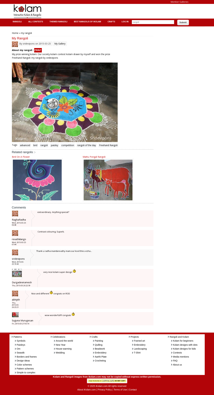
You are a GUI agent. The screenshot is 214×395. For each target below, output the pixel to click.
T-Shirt (137, 352)
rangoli (44, 145)
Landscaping (140, 348)
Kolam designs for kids (184, 348)
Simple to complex (26, 372)
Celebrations (59, 337)
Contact (133, 389)
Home (15, 33)
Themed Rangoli (58, 21)
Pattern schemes (25, 368)
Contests (177, 352)
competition (67, 145)
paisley (54, 145)
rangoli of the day (86, 145)
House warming (64, 348)
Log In (125, 21)
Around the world (64, 340)
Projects (135, 337)
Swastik (21, 352)
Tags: (15, 144)
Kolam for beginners (183, 340)
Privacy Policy (105, 389)
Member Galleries (179, 1)
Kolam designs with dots (185, 345)
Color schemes (24, 364)
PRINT (38, 50)
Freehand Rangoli (108, 145)
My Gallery (59, 43)
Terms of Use (120, 389)
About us (177, 364)
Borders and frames (27, 356)
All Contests (35, 21)
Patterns (18, 337)
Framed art (139, 340)
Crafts (110, 21)
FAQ (175, 360)
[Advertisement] (104, 11)
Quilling (99, 345)
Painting (99, 340)
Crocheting (100, 360)
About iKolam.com (86, 389)
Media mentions (181, 356)
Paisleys (21, 345)
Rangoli (16, 21)
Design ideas (23, 360)
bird (35, 145)
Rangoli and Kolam (179, 337)
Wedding (60, 352)
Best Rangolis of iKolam (87, 21)
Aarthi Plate (101, 356)
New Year (61, 345)
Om (19, 348)
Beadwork (100, 348)
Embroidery (101, 352)
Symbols (21, 340)
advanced (25, 145)
